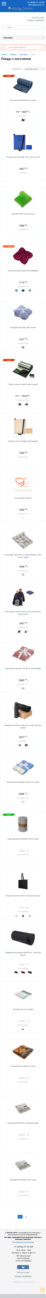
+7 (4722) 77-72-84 (35, 2)
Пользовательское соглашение (23, 1242)
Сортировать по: (17, 69)
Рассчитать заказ (38, 17)
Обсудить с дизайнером (35, 20)
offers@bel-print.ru (36, 5)
